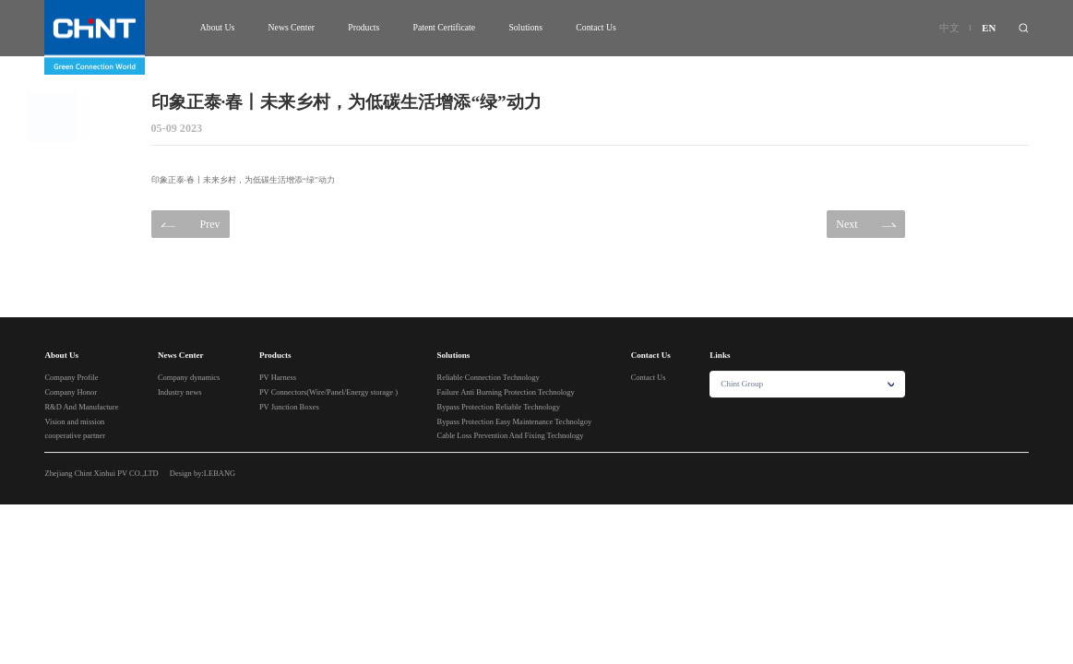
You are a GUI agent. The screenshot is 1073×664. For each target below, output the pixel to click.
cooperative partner (74, 436)
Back (69, 116)
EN (989, 27)
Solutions (525, 27)
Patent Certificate (444, 27)
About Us (217, 27)
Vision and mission (74, 421)
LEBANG (219, 473)
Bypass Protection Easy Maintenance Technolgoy (514, 421)
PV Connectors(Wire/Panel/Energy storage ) (328, 392)
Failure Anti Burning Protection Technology (506, 392)
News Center (291, 27)
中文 (949, 27)
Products (363, 27)
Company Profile (71, 378)
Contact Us (595, 27)
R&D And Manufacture (81, 407)
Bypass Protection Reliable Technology (499, 407)
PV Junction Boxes (289, 407)
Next (866, 225)
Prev (191, 225)
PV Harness (277, 378)
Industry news (180, 392)
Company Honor (70, 392)
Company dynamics (189, 378)
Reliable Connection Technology (488, 378)
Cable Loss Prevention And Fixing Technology (510, 436)
